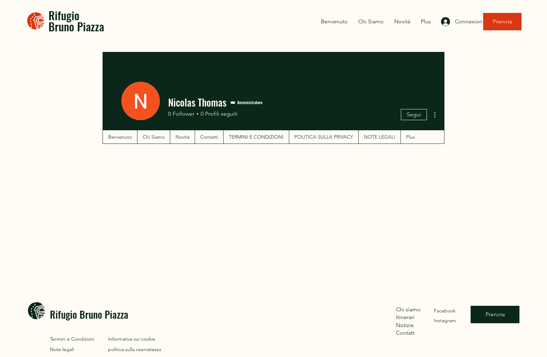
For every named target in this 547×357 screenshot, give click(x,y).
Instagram (445, 320)
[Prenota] (502, 21)
